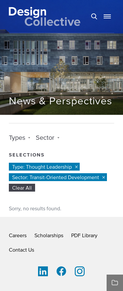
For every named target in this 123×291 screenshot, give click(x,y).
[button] (107, 16)
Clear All (22, 188)
